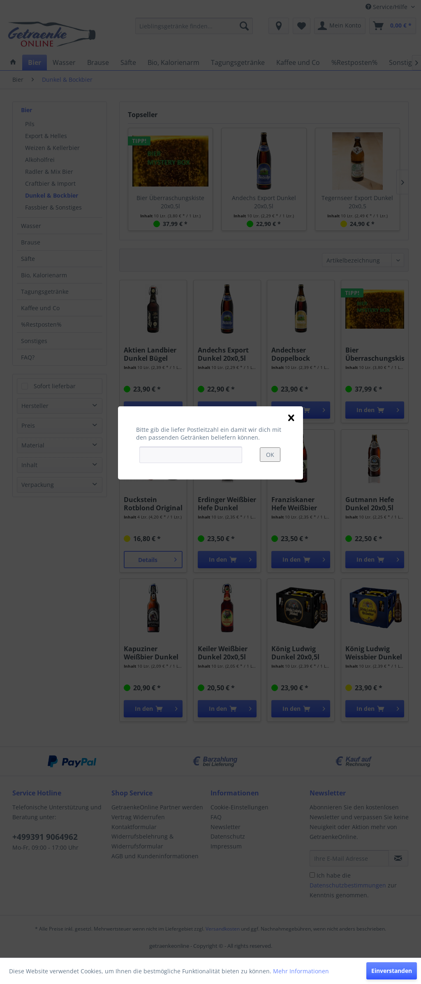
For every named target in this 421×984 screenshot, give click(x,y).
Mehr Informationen (301, 971)
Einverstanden (391, 971)
